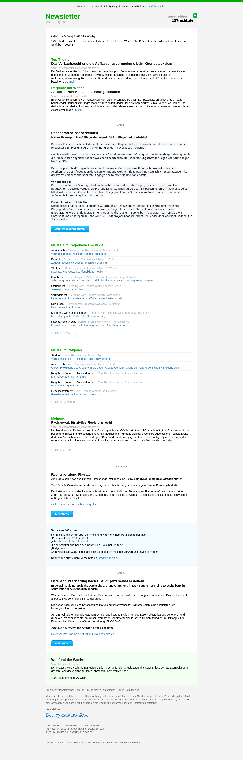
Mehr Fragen (63, 333)
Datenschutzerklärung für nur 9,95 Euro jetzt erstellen (82, 633)
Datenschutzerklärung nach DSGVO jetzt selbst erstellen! (97, 581)
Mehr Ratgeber (65, 402)
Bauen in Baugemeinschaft (67, 385)
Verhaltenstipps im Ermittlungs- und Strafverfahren (81, 358)
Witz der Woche (64, 530)
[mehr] (78, 109)
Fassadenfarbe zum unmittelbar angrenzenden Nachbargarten (88, 325)
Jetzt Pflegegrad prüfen (70, 228)
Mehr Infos (62, 514)
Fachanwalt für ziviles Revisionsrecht (81, 422)
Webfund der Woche (67, 660)
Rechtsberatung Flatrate (71, 474)
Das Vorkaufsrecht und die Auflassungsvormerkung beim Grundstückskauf (112, 63)
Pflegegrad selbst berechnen (74, 133)
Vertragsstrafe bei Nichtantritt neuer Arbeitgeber (79, 253)
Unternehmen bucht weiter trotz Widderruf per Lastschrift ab (86, 298)
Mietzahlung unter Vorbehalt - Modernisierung (78, 316)
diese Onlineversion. (155, 6)
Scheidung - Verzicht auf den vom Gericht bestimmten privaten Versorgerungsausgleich (102, 280)
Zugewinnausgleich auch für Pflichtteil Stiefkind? (79, 262)
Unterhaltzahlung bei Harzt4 (67, 307)
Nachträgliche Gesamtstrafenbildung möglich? (78, 271)
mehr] (72, 81)
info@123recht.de (108, 558)
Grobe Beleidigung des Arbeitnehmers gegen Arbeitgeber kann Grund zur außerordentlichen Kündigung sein (115, 367)
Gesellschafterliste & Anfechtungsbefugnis (76, 394)
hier (137, 689)
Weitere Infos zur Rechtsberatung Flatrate (76, 504)
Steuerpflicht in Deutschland (67, 289)
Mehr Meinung (64, 450)
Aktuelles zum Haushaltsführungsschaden (85, 92)
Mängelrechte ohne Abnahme (68, 376)
